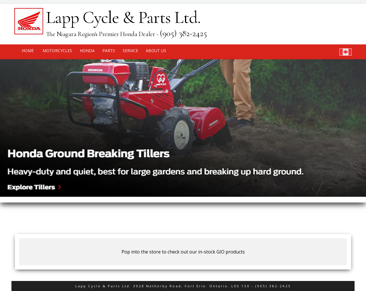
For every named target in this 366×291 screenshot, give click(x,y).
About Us (156, 50)
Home (28, 50)
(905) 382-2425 (273, 286)
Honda (87, 50)
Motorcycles (57, 50)
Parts (108, 50)
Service (130, 50)
